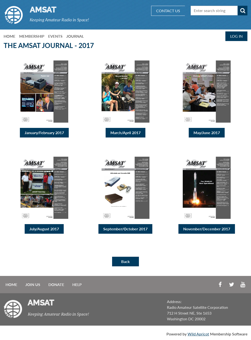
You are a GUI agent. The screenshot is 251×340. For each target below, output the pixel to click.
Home (11, 284)
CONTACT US (168, 10)
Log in (236, 36)
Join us (32, 284)
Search (242, 10)
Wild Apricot (198, 334)
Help (77, 284)
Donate (56, 284)
